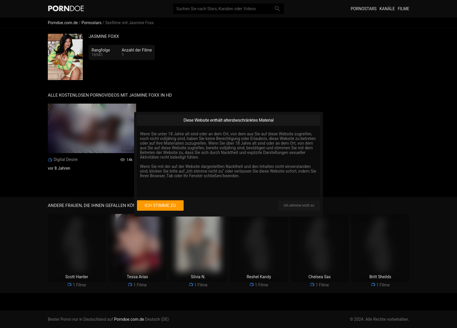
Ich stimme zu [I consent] (160, 205)
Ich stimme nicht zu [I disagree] (299, 205)
